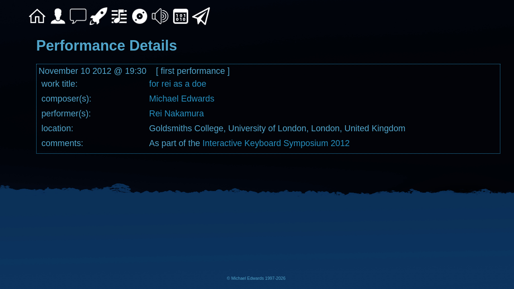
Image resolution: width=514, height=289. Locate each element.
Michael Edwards (181, 99)
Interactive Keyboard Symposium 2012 (276, 143)
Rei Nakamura (176, 113)
